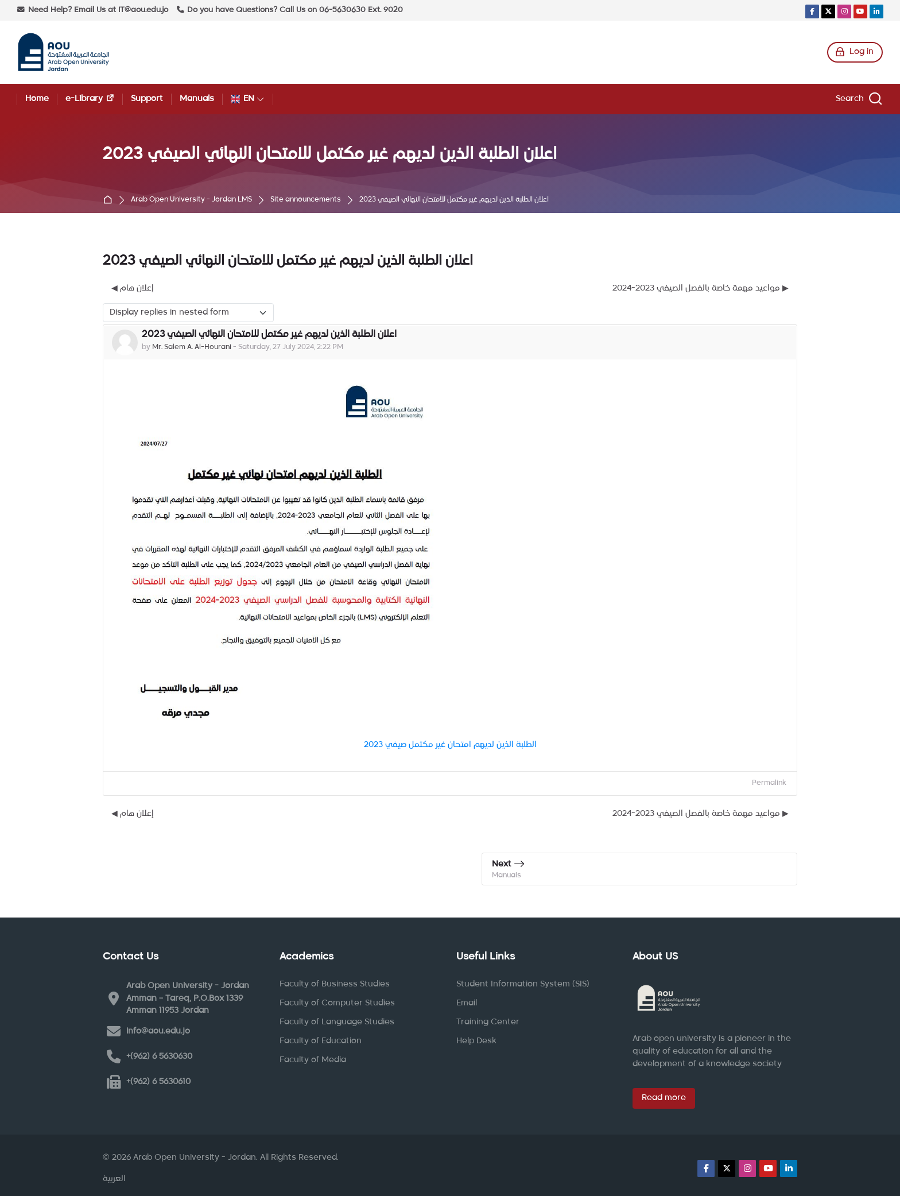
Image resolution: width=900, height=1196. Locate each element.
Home (110, 200)
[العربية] (114, 1179)
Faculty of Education (321, 1041)
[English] (248, 99)
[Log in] (855, 52)
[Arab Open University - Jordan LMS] (63, 52)
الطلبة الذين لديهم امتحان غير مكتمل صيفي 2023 (450, 745)
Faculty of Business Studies (335, 984)
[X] (828, 11)
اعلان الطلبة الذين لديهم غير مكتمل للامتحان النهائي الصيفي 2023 (454, 200)
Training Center (487, 1022)
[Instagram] (844, 11)
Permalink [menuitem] (769, 783)
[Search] (857, 99)
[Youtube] (860, 11)
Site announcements (305, 200)
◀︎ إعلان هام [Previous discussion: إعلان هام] (132, 288)
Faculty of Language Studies (337, 1022)
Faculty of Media (313, 1060)
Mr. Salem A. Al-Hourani (191, 347)
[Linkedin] (876, 11)
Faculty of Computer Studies (337, 1003)
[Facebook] (812, 11)
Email (466, 1003)
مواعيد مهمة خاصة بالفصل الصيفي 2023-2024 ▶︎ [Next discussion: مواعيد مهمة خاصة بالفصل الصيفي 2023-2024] (700, 288)
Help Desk (476, 1041)
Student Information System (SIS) (522, 984)
